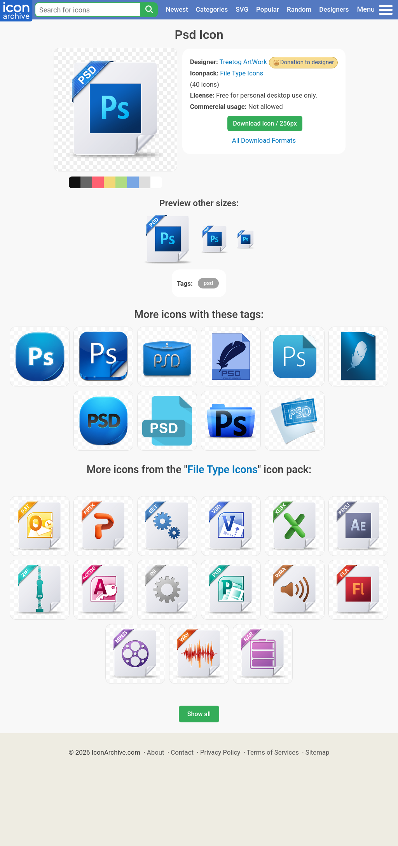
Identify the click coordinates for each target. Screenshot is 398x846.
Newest (177, 9)
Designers (334, 9)
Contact (182, 752)
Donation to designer (307, 62)
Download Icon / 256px (265, 123)
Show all (199, 714)
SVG (242, 9)
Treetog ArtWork (243, 62)
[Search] (149, 9)
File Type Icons (241, 73)
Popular (267, 9)
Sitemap (317, 752)
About (155, 752)
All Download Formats (264, 140)
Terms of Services (273, 752)
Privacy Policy (220, 752)
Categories (212, 9)
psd (208, 283)
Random (299, 9)
